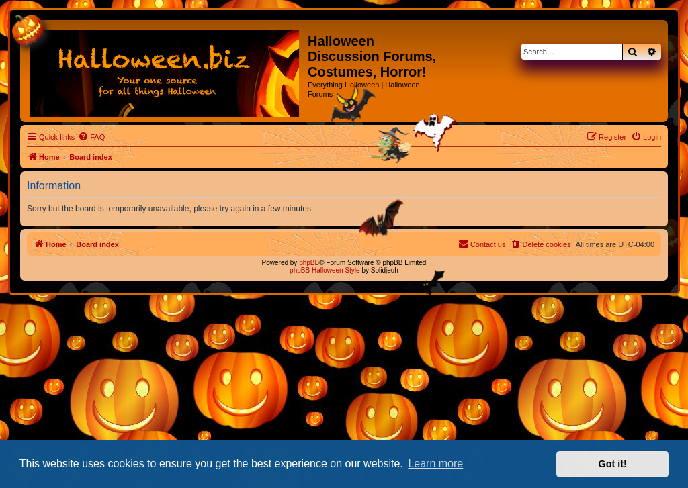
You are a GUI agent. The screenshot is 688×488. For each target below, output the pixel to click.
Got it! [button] (613, 463)
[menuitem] (91, 137)
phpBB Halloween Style (325, 270)
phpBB (309, 262)
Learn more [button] (435, 463)
